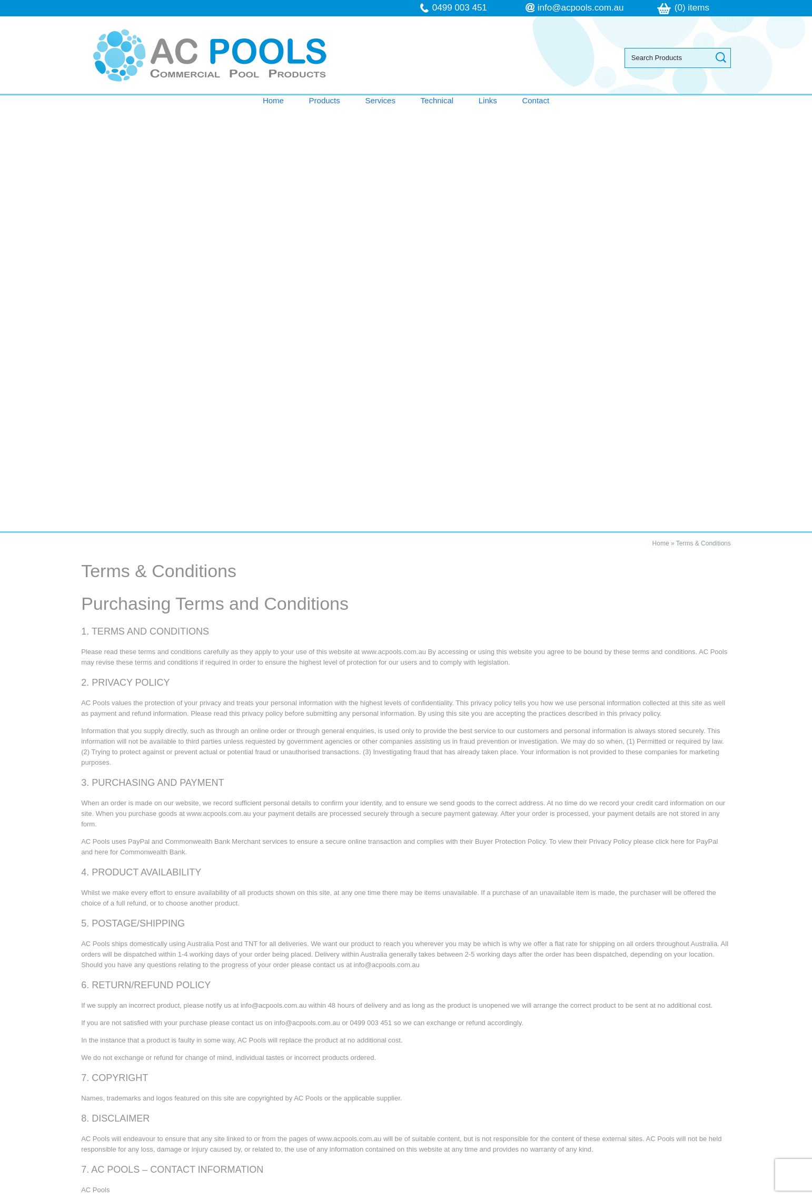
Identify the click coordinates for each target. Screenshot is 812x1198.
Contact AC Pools (406, 963)
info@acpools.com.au (581, 8)
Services (380, 100)
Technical (437, 100)
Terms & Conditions (703, 118)
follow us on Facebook (497, 1110)
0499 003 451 (459, 8)
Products (324, 100)
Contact (535, 100)
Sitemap (269, 1192)
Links (488, 100)
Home (273, 100)
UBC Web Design (516, 1192)
